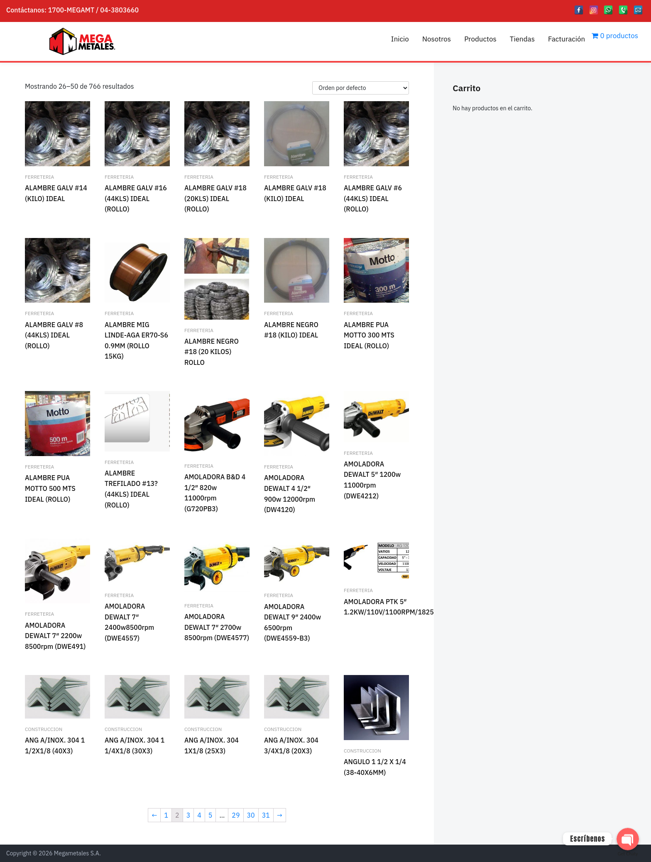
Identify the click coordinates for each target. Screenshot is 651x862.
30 (251, 815)
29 (236, 815)
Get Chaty (628, 853)
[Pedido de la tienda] (360, 88)
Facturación (566, 39)
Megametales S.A (76, 853)
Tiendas (522, 39)
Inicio (400, 39)
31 (266, 815)
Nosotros (436, 39)
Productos (480, 39)
